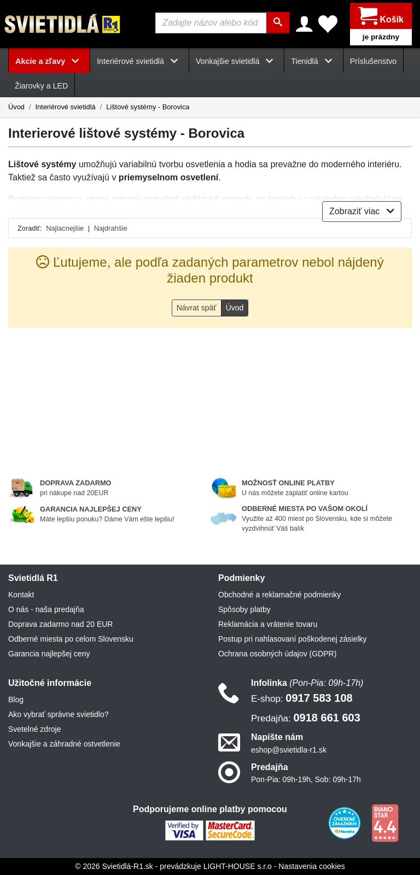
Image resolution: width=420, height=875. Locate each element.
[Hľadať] (277, 23)
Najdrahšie (110, 228)
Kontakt (21, 594)
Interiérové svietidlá (65, 107)
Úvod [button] (235, 307)
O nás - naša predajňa (46, 609)
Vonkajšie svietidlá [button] (236, 61)
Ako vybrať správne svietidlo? (58, 714)
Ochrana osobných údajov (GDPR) (277, 653)
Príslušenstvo (373, 61)
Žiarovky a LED (41, 85)
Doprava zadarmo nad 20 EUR (60, 624)
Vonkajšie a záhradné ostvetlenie (64, 743)
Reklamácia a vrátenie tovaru (267, 624)
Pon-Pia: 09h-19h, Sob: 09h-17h (306, 779)
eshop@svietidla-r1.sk (288, 749)
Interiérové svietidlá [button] (139, 61)
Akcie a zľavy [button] (49, 61)
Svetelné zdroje (34, 729)
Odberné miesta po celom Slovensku (70, 639)
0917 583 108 (302, 698)
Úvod (16, 107)
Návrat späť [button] (197, 307)
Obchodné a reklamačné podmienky (279, 594)
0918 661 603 (305, 718)
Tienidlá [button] (313, 61)
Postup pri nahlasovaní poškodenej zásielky (292, 639)
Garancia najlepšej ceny (49, 653)
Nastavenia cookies (311, 866)
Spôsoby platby (244, 609)
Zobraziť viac (361, 211)
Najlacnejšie (65, 228)
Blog (16, 699)
